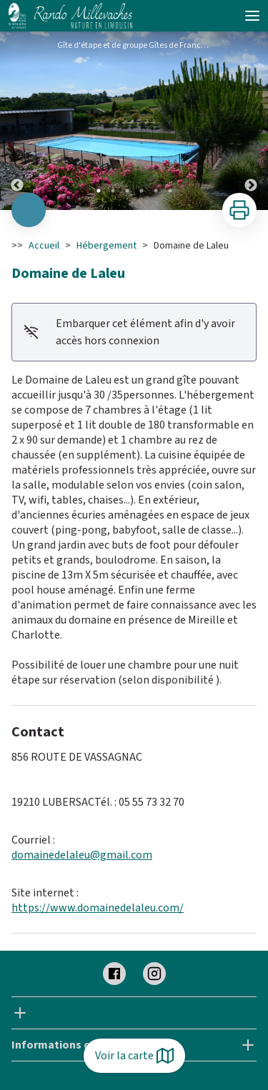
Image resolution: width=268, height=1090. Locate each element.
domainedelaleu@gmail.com (81, 855)
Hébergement (106, 246)
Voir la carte (134, 1055)
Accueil (44, 246)
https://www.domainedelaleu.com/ (97, 908)
